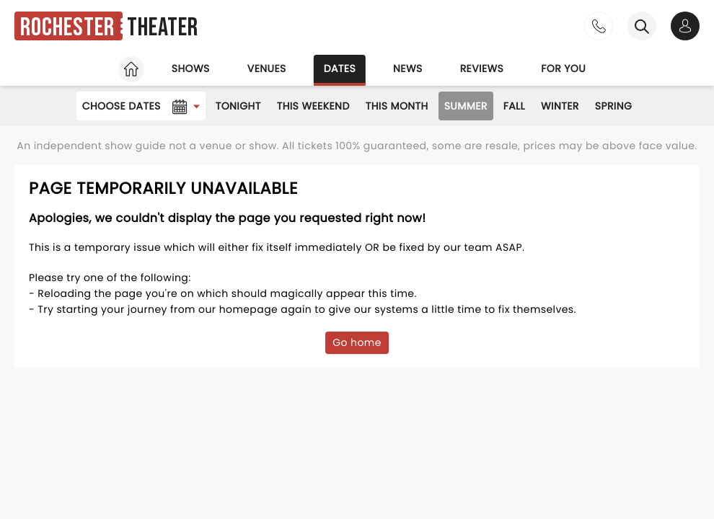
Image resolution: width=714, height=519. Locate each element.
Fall (514, 106)
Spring (614, 106)
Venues (266, 68)
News (408, 68)
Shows (191, 68)
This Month (397, 106)
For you (563, 68)
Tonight (238, 106)
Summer (466, 106)
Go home (357, 342)
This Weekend (313, 106)
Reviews (482, 68)
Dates (340, 68)
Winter (560, 106)
